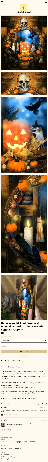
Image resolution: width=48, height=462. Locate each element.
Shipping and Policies (21, 442)
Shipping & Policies (14, 367)
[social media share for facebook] (2, 360)
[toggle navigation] (2, 2)
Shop (2, 442)
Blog (7, 442)
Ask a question (16, 360)
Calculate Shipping (7, 336)
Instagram (4, 448)
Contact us (32, 442)
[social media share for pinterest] (9, 360)
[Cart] (46, 2)
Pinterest (11, 448)
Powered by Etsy (6, 459)
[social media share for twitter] (5, 360)
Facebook (18, 448)
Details (3, 367)
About (12, 442)
